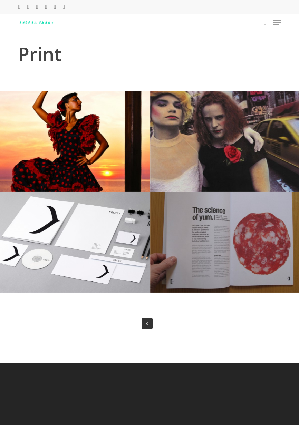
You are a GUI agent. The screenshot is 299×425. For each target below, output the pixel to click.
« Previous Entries (147, 323)
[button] (277, 22)
